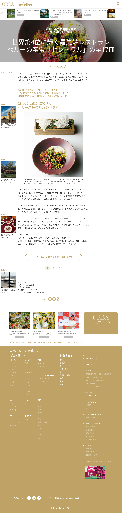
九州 (39, 438)
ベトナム (28, 385)
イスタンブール (15, 422)
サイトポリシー (90, 458)
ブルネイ (28, 391)
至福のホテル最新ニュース (93, 377)
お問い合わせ (89, 452)
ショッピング (65, 366)
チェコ (12, 376)
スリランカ (28, 369)
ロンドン (13, 382)
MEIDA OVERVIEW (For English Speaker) (98, 461)
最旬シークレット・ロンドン (94, 380)
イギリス (13, 369)
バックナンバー (90, 408)
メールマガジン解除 (91, 439)
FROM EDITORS (91, 358)
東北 (39, 416)
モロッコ (28, 419)
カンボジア (28, 372)
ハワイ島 (13, 407)
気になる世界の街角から (93, 387)
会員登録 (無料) (90, 427)
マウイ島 (13, 410)
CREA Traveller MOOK (93, 414)
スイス (12, 379)
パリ (11, 385)
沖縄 (39, 409)
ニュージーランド (44, 378)
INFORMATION (90, 395)
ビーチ (62, 387)
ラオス (27, 379)
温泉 (61, 384)
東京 (39, 403)
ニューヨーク (42, 363)
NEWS (87, 355)
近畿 (39, 428)
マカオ (27, 382)
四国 (39, 435)
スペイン (13, 372)
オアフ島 (13, 403)
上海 (26, 394)
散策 (61, 381)
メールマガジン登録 (91, 436)
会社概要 (88, 449)
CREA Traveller (90, 402)
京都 (39, 406)
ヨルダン (13, 425)
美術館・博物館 (65, 375)
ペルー (27, 404)
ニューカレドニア (44, 382)
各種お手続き (89, 433)
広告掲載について (91, 455)
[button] (120, 14)
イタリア (13, 363)
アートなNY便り (90, 383)
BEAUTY (88, 361)
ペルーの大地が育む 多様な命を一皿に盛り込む (53, 257)
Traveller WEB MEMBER (94, 423)
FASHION (88, 364)
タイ (26, 376)
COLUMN (88, 371)
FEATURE (88, 392)
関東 (39, 419)
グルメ (62, 363)
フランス (13, 366)
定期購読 (88, 405)
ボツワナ (28, 422)
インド (27, 388)
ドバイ (12, 419)
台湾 (26, 363)
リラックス (64, 369)
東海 (39, 425)
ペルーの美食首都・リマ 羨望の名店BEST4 (61, 30)
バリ (26, 366)
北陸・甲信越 (42, 422)
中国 (39, 432)
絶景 (61, 378)
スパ (61, 372)
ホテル (62, 360)
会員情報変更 (89, 430)
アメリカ (41, 366)
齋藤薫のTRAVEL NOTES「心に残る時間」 (98, 374)
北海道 (40, 413)
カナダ (40, 369)
